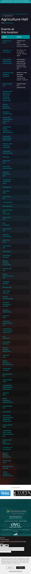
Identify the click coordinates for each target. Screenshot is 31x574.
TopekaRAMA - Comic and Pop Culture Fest (8, 387)
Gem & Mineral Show (7, 380)
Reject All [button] (10, 567)
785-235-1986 (23, 521)
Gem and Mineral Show (7, 235)
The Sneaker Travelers (7, 369)
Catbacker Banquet (6, 282)
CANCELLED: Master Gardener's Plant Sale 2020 (8, 129)
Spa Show (6, 157)
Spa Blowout (7, 187)
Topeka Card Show (7, 41)
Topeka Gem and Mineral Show (7, 181)
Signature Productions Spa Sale (7, 304)
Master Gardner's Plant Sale (8, 275)
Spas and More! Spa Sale (8, 467)
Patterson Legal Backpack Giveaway (8, 74)
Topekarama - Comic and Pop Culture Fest (8, 330)
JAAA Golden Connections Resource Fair (7, 61)
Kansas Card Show (7, 461)
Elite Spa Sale (7, 287)
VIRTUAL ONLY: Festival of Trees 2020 (7, 145)
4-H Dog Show (7, 202)
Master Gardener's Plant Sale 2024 (8, 362)
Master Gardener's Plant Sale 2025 (8, 400)
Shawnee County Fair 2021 (6, 173)
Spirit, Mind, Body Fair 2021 (7, 167)
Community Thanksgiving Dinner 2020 (7, 138)
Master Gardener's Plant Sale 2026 (8, 473)
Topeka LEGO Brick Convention (7, 441)
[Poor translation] (6, 545)
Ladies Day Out (6, 161)
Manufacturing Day (7, 375)
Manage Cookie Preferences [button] (15, 571)
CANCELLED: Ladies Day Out (8, 152)
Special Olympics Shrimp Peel (7, 106)
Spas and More (6, 316)
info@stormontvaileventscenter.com (15, 519)
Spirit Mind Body (6, 192)
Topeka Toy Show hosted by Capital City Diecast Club (8, 418)
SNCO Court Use (6, 218)
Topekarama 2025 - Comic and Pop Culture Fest (8, 433)
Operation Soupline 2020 (7, 112)
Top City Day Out (7, 197)
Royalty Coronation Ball (8, 297)
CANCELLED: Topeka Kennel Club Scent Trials (8, 120)
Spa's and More (6, 356)
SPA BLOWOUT (6, 224)
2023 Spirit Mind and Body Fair (7, 323)
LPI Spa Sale (7, 411)
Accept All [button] (20, 567)
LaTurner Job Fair (7, 269)
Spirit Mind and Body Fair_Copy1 (8, 211)
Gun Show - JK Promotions (7, 51)
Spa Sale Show (7, 206)
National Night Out (7, 84)
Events (3, 14)
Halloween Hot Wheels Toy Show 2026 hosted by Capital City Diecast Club (7, 95)
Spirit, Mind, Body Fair (6, 256)
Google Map (9, 23)
